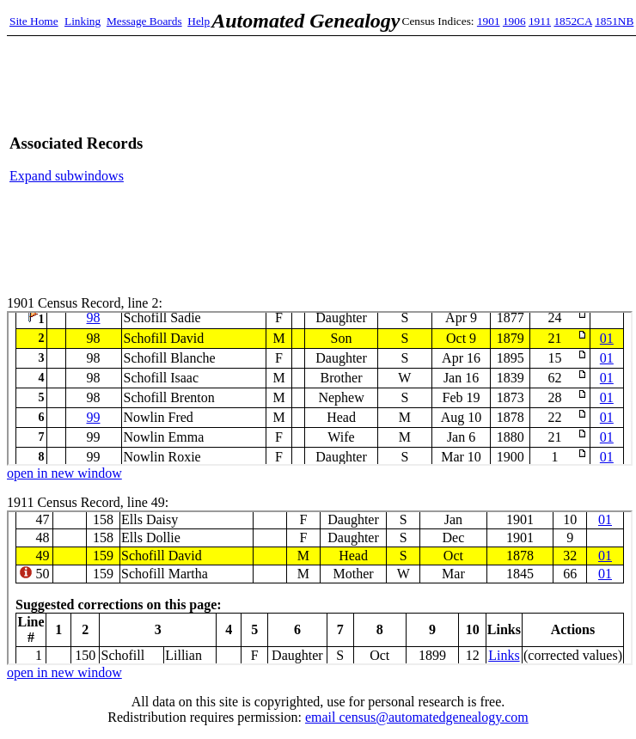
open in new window (64, 473)
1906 (514, 21)
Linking (82, 21)
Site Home (33, 21)
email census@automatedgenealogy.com (417, 717)
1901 (488, 21)
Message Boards (144, 21)
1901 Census (320, 388)
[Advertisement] (443, 159)
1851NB (614, 21)
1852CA (572, 21)
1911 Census (320, 587)
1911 (540, 21)
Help (198, 21)
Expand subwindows (66, 175)
